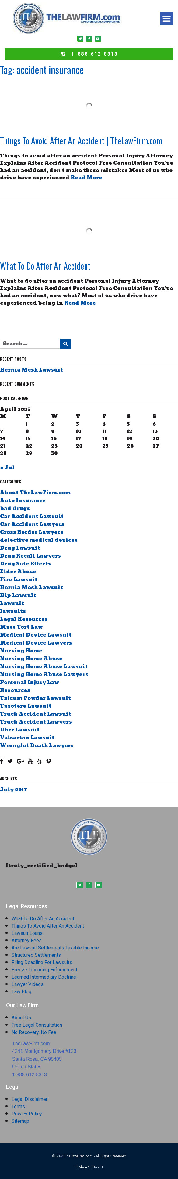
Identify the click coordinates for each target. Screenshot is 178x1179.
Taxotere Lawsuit (25, 706)
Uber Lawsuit (20, 729)
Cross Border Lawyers (31, 532)
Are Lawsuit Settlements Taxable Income (55, 948)
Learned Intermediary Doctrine (44, 977)
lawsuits (13, 611)
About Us (21, 1018)
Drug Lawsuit (20, 548)
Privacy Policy (27, 1114)
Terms (18, 1106)
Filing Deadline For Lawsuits (42, 962)
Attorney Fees (27, 940)
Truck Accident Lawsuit (35, 714)
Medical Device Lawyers (36, 642)
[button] (166, 18)
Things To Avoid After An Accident (48, 926)
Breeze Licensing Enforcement (44, 970)
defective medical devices (39, 540)
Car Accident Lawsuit (32, 516)
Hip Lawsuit (18, 595)
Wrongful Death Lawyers (37, 745)
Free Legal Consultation (37, 1025)
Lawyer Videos (28, 984)
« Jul (7, 467)
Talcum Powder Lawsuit (35, 698)
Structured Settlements (36, 955)
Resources (15, 690)
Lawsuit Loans (27, 933)
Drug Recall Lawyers (30, 555)
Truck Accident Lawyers (36, 721)
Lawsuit (12, 603)
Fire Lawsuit (18, 579)
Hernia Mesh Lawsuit (31, 369)
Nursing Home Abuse (31, 658)
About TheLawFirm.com (35, 492)
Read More (86, 177)
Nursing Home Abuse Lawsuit (44, 666)
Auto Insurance (23, 500)
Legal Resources (24, 619)
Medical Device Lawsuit (36, 635)
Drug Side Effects (25, 563)
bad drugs (15, 508)
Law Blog (21, 991)
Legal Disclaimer (29, 1099)
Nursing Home (21, 650)
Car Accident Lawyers (32, 524)
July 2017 (13, 789)
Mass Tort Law (21, 627)
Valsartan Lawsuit (27, 737)
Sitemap (20, 1121)
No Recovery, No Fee (34, 1032)
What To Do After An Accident (45, 266)
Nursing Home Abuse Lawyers (44, 674)
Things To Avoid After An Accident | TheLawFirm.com (81, 140)
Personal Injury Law (29, 682)
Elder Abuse (18, 571)
